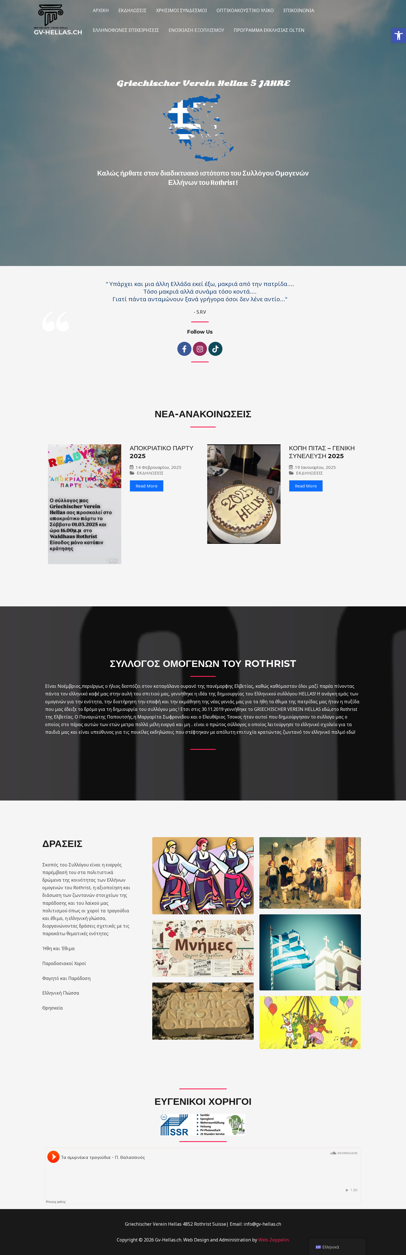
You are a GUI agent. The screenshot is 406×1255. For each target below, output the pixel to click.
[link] (398, 35)
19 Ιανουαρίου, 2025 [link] (315, 467)
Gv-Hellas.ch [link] (58, 32)
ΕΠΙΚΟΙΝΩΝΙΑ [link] (296, 10)
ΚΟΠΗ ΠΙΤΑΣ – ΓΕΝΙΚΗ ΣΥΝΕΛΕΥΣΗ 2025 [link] (322, 452)
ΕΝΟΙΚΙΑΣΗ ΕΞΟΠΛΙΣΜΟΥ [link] (195, 30)
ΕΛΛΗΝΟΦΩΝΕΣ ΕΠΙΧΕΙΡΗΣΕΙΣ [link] (125, 30)
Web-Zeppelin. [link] (274, 1240)
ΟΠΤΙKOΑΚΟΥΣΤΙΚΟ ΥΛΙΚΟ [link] (243, 10)
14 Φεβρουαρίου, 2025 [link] (158, 467)
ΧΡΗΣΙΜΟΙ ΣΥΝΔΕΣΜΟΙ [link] (180, 10)
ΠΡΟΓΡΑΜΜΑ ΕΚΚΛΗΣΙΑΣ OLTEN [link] (267, 30)
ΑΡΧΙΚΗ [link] (100, 10)
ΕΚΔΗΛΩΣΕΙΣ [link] (132, 10)
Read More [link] (147, 486)
